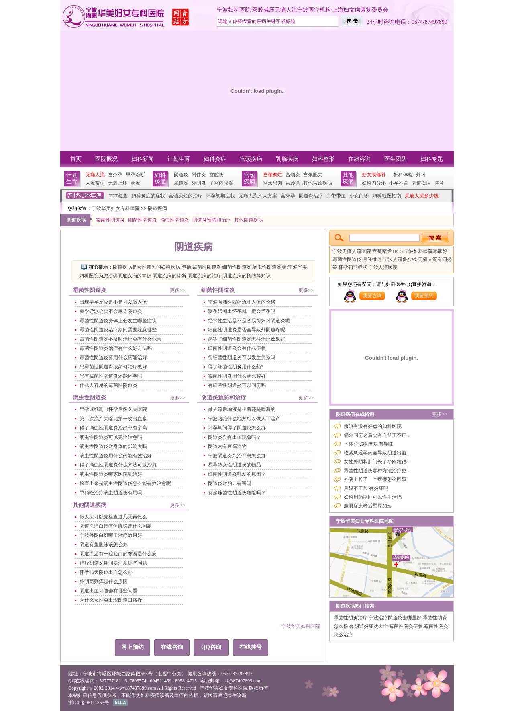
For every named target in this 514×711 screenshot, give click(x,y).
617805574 (135, 681)
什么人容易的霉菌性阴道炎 (108, 385)
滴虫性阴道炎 (174, 220)
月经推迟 (373, 259)
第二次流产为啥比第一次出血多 (113, 418)
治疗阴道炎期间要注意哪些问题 (113, 563)
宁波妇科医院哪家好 (425, 251)
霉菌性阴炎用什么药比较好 (237, 376)
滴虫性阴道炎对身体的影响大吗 (113, 446)
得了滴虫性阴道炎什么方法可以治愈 (118, 465)
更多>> (177, 290)
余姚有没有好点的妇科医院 (373, 426)
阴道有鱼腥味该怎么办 (104, 544)
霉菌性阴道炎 (110, 220)
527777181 (110, 681)
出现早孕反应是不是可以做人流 (113, 302)
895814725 (186, 681)
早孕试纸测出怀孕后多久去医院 (113, 409)
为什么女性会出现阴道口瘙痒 (111, 600)
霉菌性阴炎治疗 (351, 618)
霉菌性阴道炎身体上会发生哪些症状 (118, 320)
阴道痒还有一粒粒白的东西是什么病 (118, 554)
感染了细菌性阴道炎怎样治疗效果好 (246, 339)
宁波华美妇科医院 (300, 626)
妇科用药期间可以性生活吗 (373, 497)
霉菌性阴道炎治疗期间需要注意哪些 (118, 330)
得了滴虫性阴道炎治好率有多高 (113, 428)
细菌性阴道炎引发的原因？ (237, 474)
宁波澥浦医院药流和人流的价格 (241, 302)
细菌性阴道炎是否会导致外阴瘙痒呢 (246, 330)
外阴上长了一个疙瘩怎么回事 (375, 479)
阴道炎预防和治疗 (211, 220)
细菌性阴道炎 (142, 220)
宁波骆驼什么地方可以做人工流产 (244, 418)
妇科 (83, 695)
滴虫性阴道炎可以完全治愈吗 (111, 437)
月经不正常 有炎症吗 (366, 488)
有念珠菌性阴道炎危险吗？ (237, 492)
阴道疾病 (157, 208)
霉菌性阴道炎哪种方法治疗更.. (376, 470)
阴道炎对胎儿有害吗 (229, 483)
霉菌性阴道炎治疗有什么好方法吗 (116, 348)
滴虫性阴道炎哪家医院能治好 (111, 474)
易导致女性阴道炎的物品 (234, 465)
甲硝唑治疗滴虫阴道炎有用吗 (111, 492)
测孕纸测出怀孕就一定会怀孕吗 (241, 311)
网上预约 (132, 647)
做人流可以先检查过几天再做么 (113, 517)
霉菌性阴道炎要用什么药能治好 (113, 357)
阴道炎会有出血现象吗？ (234, 437)
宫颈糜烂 (382, 251)
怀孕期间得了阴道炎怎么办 (237, 428)
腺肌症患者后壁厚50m (367, 506)
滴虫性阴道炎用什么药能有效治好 (116, 455)
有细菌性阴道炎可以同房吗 (237, 385)
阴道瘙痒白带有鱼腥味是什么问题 (116, 526)
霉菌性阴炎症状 (406, 626)
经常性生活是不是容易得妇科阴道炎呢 (249, 320)
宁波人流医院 (383, 267)
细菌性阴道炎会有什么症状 (237, 348)
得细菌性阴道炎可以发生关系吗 (241, 357)
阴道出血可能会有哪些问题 (108, 591)
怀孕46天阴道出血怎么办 (106, 572)
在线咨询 (172, 647)
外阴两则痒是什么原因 (104, 581)
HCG (398, 251)
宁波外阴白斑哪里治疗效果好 (111, 535)
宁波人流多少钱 (400, 259)
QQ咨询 (211, 647)
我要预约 (424, 295)
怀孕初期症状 (354, 267)
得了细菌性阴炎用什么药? (235, 367)
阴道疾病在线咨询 (355, 414)
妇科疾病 (150, 695)
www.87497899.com (136, 688)
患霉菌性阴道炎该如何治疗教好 (113, 367)
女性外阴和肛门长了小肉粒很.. (376, 461)
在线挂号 (250, 647)
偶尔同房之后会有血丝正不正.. (376, 435)
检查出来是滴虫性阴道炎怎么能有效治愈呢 (125, 483)
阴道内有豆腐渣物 (227, 446)
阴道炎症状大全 (371, 626)
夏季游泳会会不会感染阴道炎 (111, 311)
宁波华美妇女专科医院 (116, 208)
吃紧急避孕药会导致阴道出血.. (376, 453)
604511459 (160, 681)
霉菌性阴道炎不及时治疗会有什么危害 (120, 339)
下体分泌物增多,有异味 (368, 444)
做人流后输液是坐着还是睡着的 (241, 409)
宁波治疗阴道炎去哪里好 (396, 618)
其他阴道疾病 (248, 220)
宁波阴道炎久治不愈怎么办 (237, 455)
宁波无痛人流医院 (352, 251)
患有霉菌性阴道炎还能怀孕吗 (111, 376)
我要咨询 (372, 295)
